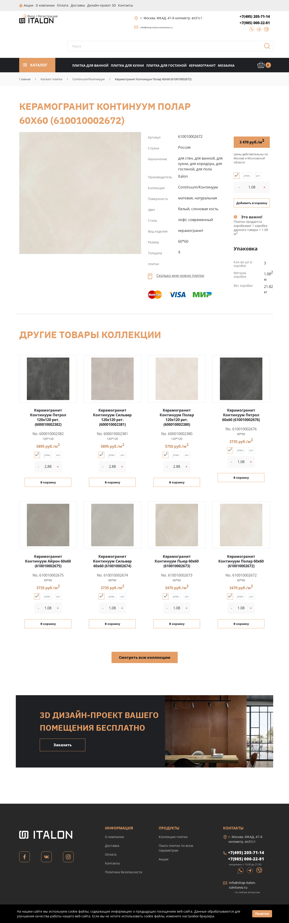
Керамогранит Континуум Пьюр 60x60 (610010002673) (177, 561)
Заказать (63, 744)
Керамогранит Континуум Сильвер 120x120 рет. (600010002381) (112, 417)
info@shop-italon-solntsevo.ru (156, 27)
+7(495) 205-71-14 (255, 16)
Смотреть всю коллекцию (144, 657)
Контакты (112, 863)
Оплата (111, 854)
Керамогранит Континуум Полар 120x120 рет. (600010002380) (177, 417)
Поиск (268, 47)
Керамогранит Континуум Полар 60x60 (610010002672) (80, 193)
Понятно (262, 913)
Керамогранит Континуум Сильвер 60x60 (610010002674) (112, 561)
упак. (247, 175)
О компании (114, 836)
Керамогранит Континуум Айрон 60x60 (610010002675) (48, 561)
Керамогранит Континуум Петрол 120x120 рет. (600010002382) (48, 417)
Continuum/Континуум (88, 79)
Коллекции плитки (173, 836)
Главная (24, 79)
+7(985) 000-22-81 (255, 22)
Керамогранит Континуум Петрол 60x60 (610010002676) (241, 414)
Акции (163, 859)
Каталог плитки (51, 79)
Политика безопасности (123, 872)
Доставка (112, 845)
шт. (258, 175)
